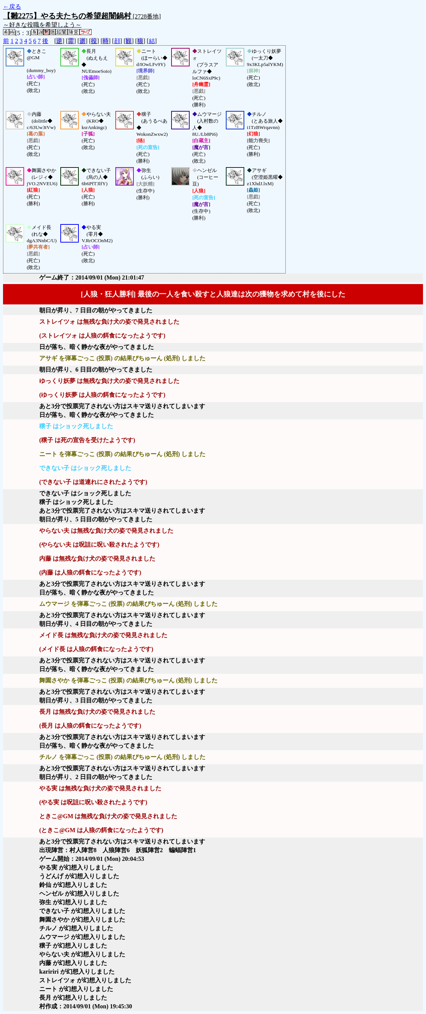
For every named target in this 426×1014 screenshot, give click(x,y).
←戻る (12, 6)
